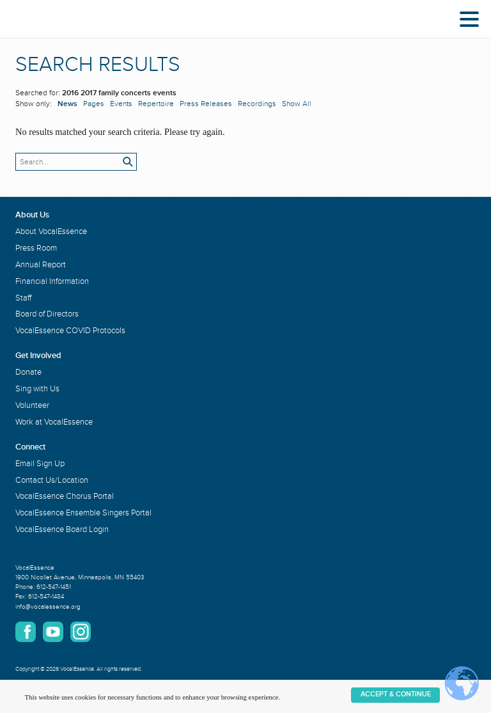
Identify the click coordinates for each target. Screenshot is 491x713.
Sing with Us (37, 389)
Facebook (25, 632)
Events (121, 104)
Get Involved (38, 355)
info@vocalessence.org (48, 607)
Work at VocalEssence (54, 422)
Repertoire (156, 104)
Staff (23, 298)
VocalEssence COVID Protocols (70, 330)
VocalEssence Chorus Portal (64, 496)
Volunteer (32, 405)
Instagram (80, 632)
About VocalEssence (51, 231)
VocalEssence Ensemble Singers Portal (83, 513)
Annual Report (40, 265)
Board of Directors (47, 314)
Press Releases (206, 104)
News (67, 104)
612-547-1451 (53, 587)
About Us (32, 215)
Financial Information (52, 281)
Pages (93, 104)
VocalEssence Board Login (62, 529)
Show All (296, 104)
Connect (30, 447)
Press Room (36, 248)
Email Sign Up (40, 463)
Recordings (257, 104)
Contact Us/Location (51, 480)
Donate (28, 372)
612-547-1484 (46, 596)
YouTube (53, 632)
